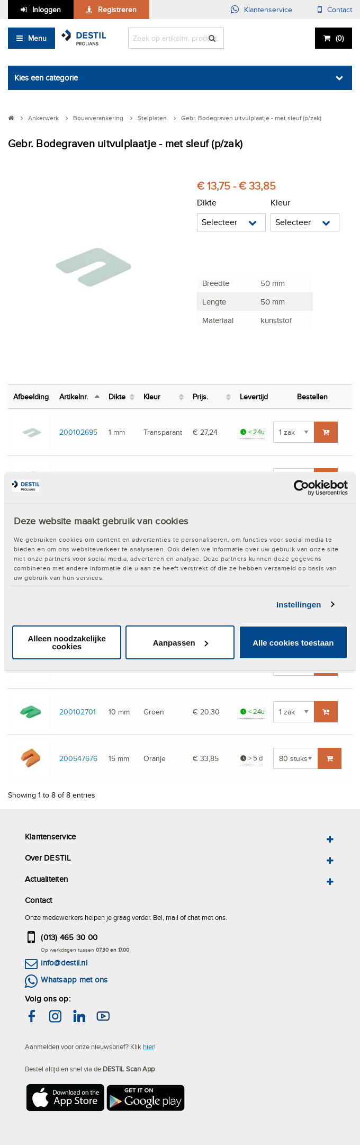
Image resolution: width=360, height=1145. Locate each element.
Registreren (117, 9)
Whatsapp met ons (74, 979)
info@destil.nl (64, 962)
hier (148, 1046)
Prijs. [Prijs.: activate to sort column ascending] (200, 396)
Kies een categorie (46, 77)
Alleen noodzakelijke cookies (67, 642)
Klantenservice (268, 9)
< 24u (252, 432)
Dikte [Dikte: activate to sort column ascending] (117, 396)
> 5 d (251, 758)
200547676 (78, 758)
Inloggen (46, 9)
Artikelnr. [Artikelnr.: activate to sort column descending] (73, 396)
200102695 (78, 431)
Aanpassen (180, 642)
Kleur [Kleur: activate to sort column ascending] (151, 396)
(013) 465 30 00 (69, 937)
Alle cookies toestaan (293, 642)
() (340, 38)
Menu (37, 38)
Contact (339, 9)
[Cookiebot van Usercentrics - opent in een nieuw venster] (301, 488)
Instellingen (298, 604)
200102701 (77, 711)
